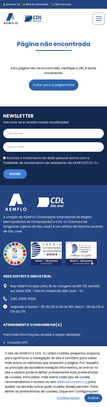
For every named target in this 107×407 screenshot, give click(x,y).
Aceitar (93, 398)
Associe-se (11, 4)
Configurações (68, 398)
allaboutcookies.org (72, 382)
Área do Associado (35, 4)
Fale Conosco (61, 4)
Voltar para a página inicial (53, 85)
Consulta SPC (17, 342)
